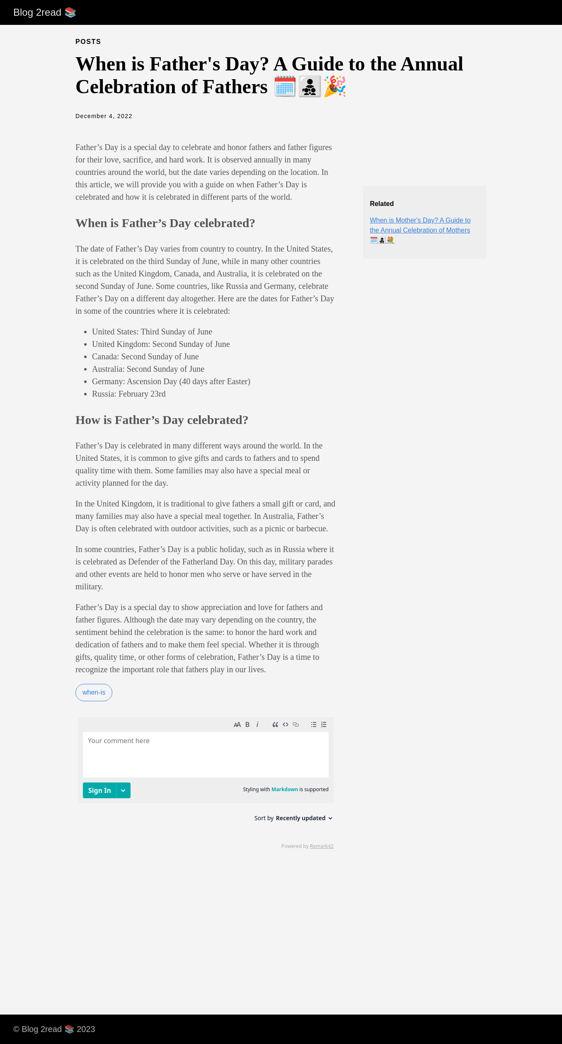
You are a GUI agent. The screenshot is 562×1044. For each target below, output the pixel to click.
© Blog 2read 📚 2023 (54, 1029)
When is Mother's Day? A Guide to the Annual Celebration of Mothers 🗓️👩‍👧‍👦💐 (420, 230)
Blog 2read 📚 (45, 12)
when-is (93, 692)
